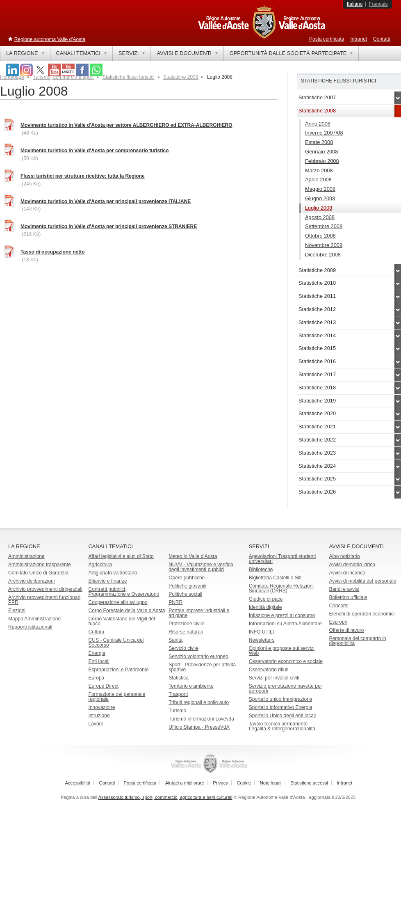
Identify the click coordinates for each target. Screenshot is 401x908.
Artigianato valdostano (113, 573)
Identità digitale (265, 607)
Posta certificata (326, 39)
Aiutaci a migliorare (184, 782)
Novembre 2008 (323, 245)
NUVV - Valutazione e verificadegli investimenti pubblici (201, 567)
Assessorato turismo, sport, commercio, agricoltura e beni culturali (165, 797)
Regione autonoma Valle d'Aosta (50, 39)
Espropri (338, 622)
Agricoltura (100, 564)
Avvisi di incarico (347, 573)
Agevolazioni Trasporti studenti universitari (282, 558)
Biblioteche (261, 569)
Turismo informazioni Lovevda (201, 719)
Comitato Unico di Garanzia (38, 573)
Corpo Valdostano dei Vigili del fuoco (122, 621)
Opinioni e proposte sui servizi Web (281, 650)
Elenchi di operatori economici (361, 614)
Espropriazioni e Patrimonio (119, 669)
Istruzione (99, 715)
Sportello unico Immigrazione (280, 699)
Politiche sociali (185, 594)
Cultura (97, 632)
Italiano (355, 4)
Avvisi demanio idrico (352, 564)
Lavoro (96, 724)
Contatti (381, 39)
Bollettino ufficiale (348, 597)
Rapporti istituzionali (30, 627)
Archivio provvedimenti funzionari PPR (44, 600)
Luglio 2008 (318, 208)
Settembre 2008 (323, 226)
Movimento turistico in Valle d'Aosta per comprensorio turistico (95, 150)
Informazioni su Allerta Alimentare (285, 624)
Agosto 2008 (320, 217)
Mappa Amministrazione (34, 619)
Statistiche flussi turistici (129, 77)
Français (378, 4)
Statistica (179, 678)
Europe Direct (103, 686)
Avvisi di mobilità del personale (362, 581)
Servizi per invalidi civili (274, 678)
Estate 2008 (319, 142)
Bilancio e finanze (108, 581)
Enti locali (99, 661)
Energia (97, 653)
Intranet (358, 39)
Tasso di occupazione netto (52, 252)
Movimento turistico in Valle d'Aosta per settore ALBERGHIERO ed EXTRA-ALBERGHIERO (126, 125)
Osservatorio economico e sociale (286, 661)
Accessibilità (78, 782)
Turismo (177, 711)
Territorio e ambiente (191, 686)
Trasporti (178, 694)
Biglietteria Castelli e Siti (275, 578)
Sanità (175, 640)
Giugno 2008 (320, 198)
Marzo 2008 (319, 170)
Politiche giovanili (187, 586)
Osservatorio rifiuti (269, 669)
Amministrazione (26, 556)
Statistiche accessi (309, 782)
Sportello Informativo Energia (280, 707)
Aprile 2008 (318, 179)
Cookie (244, 782)
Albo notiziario (344, 556)
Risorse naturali (186, 632)
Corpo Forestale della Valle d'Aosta (127, 610)
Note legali (271, 782)
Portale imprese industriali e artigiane (199, 613)
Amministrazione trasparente (39, 564)
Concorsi (338, 605)
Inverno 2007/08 (324, 133)
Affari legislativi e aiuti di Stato (121, 556)
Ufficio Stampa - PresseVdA (199, 727)
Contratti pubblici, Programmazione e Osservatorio (124, 591)
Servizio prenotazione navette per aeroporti (285, 688)
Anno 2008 (317, 124)
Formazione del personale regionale (117, 696)
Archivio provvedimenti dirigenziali (45, 589)
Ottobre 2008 (320, 236)
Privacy (220, 782)
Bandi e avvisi (344, 589)
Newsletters (262, 640)
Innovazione (102, 707)
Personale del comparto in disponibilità (357, 641)
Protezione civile (186, 624)
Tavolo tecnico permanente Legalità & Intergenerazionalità (282, 726)
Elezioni (16, 610)
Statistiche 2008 (180, 77)
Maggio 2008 (320, 189)
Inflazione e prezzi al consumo (282, 615)
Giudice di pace (266, 599)
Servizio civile (183, 648)
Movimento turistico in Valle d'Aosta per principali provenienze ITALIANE (106, 201)
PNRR (175, 602)
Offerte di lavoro (346, 630)
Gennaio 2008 (321, 152)
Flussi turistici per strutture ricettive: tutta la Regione (83, 176)
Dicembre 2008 (323, 255)
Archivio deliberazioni (31, 581)
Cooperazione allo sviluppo (118, 602)
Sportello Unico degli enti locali (282, 715)
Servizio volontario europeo (198, 656)
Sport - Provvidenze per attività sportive (202, 667)
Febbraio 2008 (322, 161)
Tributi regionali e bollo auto (199, 702)
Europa (97, 678)
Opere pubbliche (187, 578)
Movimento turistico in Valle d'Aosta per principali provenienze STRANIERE (109, 226)
